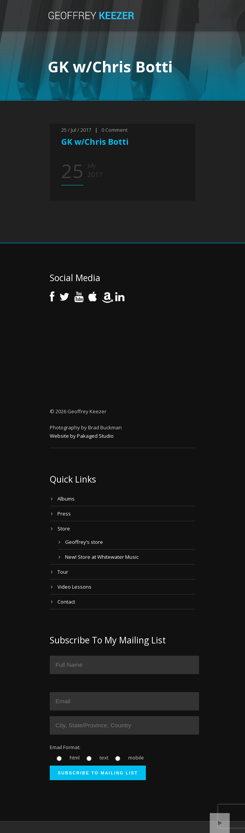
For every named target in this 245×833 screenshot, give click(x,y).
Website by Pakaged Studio (82, 435)
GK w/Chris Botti (95, 141)
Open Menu (191, 15)
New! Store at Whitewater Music (102, 556)
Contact (66, 601)
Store (63, 528)
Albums (66, 498)
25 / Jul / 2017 (76, 129)
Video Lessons (74, 586)
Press (64, 513)
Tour (62, 571)
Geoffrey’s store (84, 541)
